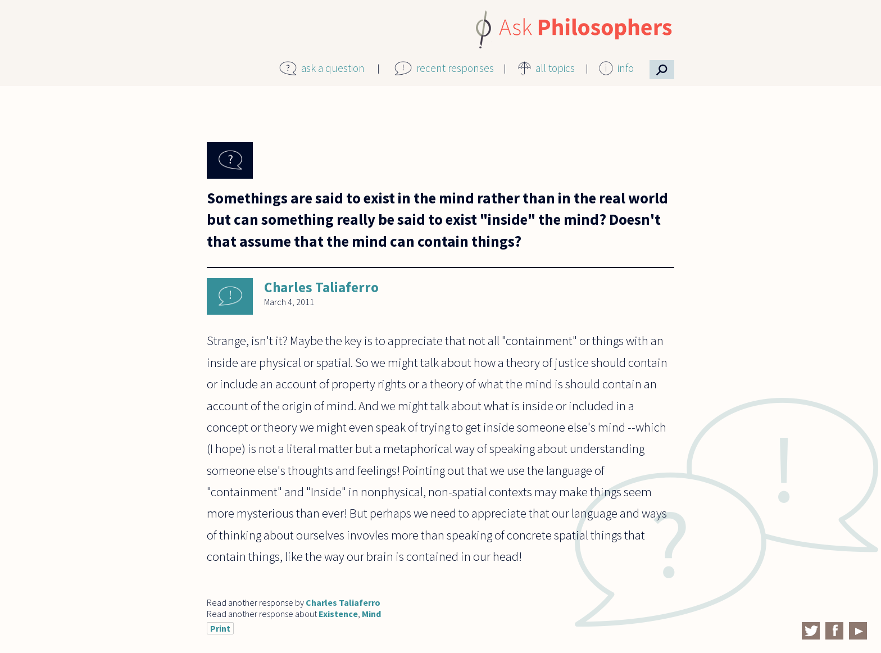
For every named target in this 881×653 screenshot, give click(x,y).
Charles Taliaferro (321, 287)
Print (220, 628)
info (625, 68)
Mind (371, 613)
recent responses (455, 68)
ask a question (333, 68)
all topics (555, 68)
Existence (338, 613)
